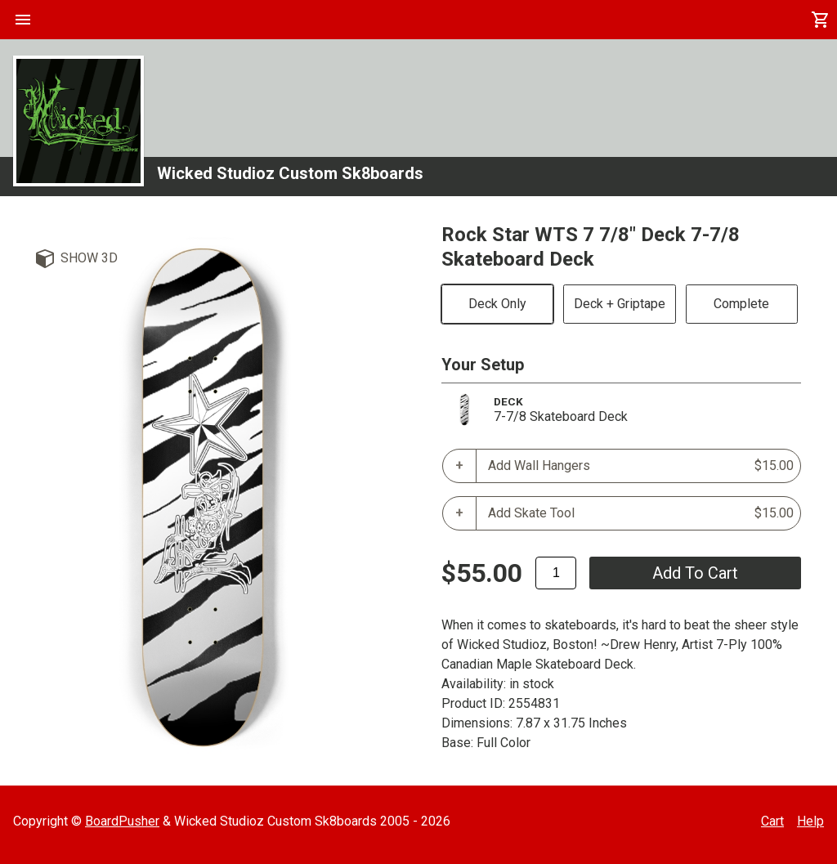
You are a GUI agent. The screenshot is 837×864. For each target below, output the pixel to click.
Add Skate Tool (641, 513)
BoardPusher (122, 821)
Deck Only (497, 303)
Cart (772, 821)
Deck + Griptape (619, 303)
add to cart (695, 573)
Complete (741, 303)
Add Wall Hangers (641, 466)
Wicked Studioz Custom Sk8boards (290, 173)
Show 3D (89, 258)
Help (810, 821)
